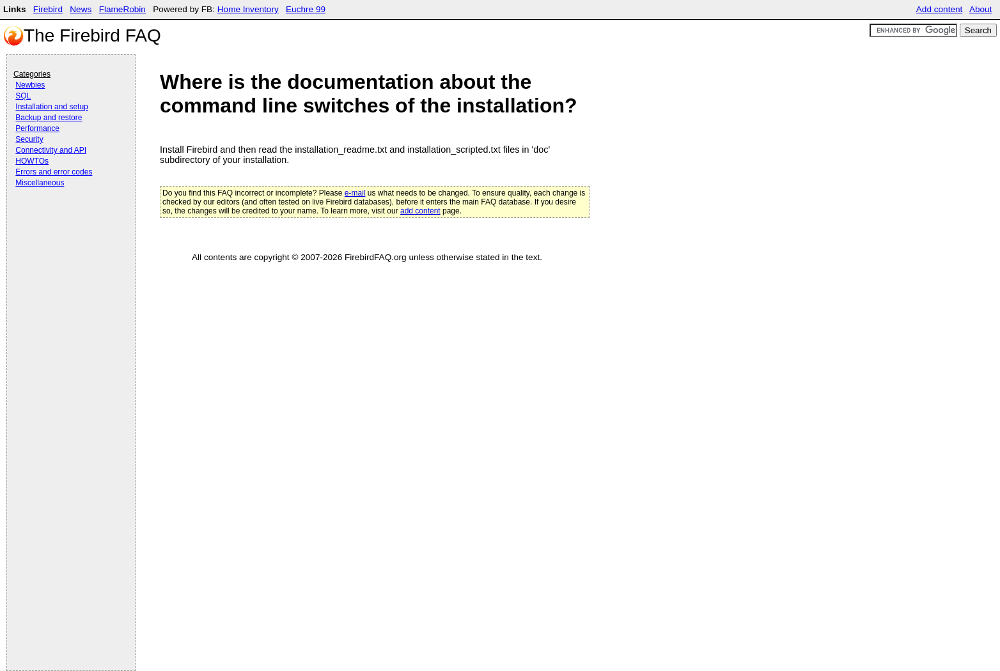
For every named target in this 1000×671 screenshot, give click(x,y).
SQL (23, 95)
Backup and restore (48, 117)
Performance (37, 128)
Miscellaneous (39, 182)
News (80, 9)
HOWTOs (32, 161)
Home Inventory (248, 9)
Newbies (30, 85)
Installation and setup (51, 106)
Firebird (48, 9)
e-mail (355, 193)
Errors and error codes (53, 171)
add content (420, 210)
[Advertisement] (64, 225)
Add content (939, 9)
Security (29, 139)
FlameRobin (122, 9)
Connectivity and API (50, 150)
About (980, 9)
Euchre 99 (305, 9)
